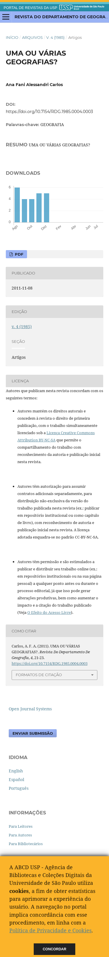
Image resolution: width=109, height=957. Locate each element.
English (16, 771)
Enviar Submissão (32, 733)
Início (12, 37)
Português (18, 788)
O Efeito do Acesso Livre (49, 612)
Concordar (54, 949)
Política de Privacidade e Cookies (50, 930)
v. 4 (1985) (55, 37)
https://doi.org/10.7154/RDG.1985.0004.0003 (49, 111)
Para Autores (20, 835)
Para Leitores (21, 826)
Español (16, 779)
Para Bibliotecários (26, 843)
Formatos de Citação (39, 674)
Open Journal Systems (30, 709)
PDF (18, 254)
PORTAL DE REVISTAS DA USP (30, 8)
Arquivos (32, 37)
